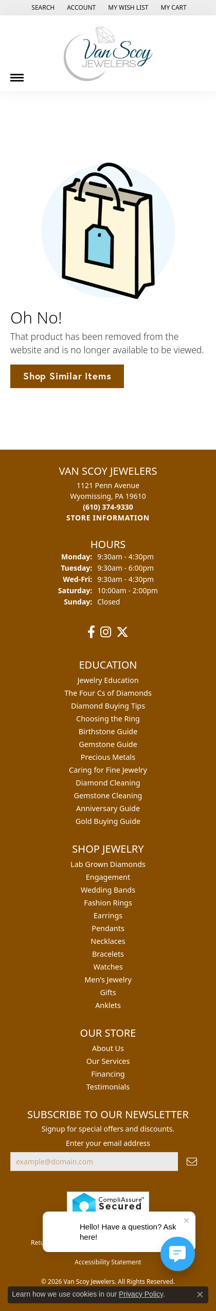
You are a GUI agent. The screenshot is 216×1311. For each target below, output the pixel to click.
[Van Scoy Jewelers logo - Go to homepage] (108, 53)
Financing (107, 1074)
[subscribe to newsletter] (192, 1161)
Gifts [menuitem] (108, 992)
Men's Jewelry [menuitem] (108, 979)
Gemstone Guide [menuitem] (108, 744)
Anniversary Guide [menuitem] (108, 808)
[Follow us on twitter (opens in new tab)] (122, 632)
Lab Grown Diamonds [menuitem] (108, 864)
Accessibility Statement (108, 1262)
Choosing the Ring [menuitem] (108, 718)
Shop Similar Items (67, 376)
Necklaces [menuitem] (108, 941)
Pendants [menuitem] (108, 928)
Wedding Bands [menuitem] (108, 890)
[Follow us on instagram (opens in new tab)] (105, 632)
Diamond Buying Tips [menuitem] (108, 706)
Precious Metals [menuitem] (108, 757)
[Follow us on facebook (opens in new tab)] (91, 632)
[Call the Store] (108, 507)
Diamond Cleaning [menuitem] (108, 783)
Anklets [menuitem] (108, 1005)
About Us (108, 1048)
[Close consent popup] (200, 1295)
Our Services (108, 1061)
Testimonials (108, 1087)
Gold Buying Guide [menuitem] (108, 821)
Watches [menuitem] (107, 967)
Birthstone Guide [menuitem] (108, 731)
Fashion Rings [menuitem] (108, 902)
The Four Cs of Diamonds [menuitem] (108, 693)
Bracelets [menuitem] (108, 954)
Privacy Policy (141, 1294)
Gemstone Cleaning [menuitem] (108, 795)
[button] (42, 7)
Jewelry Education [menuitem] (107, 680)
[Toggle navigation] (17, 74)
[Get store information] (108, 517)
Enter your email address (108, 1143)
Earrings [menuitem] (108, 915)
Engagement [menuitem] (108, 877)
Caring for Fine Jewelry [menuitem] (108, 770)
